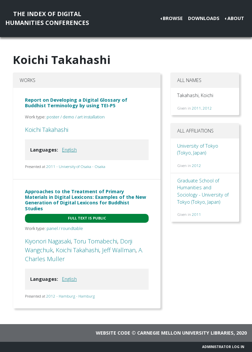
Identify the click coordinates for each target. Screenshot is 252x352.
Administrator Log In (223, 346)
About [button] (235, 18)
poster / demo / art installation (76, 117)
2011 (196, 108)
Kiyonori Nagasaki (48, 241)
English (69, 150)
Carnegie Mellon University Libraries (185, 333)
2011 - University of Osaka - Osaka (75, 166)
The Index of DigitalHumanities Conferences (47, 18)
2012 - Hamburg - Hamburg (70, 296)
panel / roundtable (65, 228)
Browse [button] (173, 18)
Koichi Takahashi (46, 130)
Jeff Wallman (119, 250)
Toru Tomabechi (95, 241)
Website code (113, 333)
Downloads (204, 18)
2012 (207, 108)
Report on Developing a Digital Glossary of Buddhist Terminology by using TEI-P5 (76, 103)
